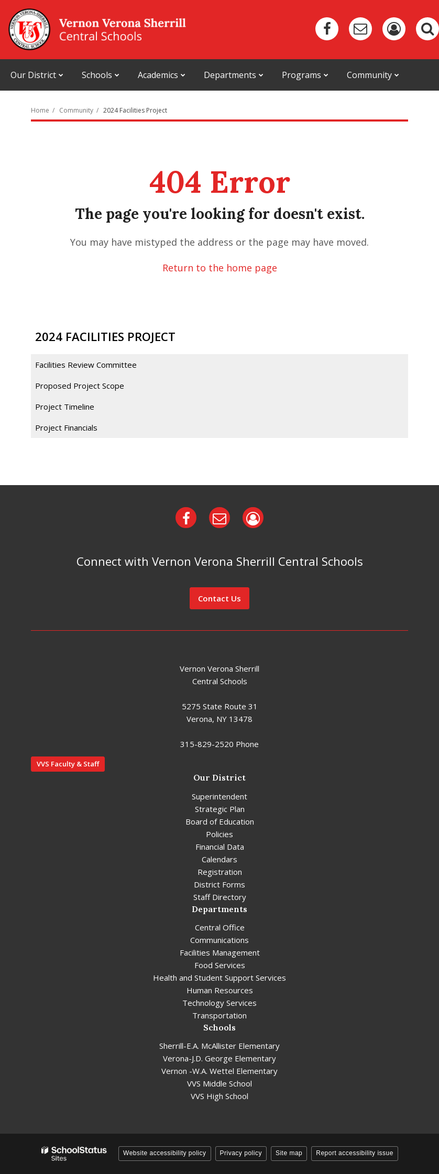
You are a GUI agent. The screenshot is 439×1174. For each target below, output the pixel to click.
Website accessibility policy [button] (164, 1153)
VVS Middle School (219, 1083)
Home (40, 110)
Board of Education (219, 821)
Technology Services (219, 1002)
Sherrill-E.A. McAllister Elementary (219, 1045)
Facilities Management (220, 952)
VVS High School (219, 1096)
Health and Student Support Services (219, 977)
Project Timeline (64, 406)
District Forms (219, 884)
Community (76, 110)
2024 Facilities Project (135, 110)
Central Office (220, 927)
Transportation (219, 1015)
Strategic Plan (220, 809)
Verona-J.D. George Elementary (219, 1058)
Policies (219, 834)
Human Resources (219, 990)
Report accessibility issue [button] (354, 1153)
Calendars (219, 859)
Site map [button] (289, 1153)
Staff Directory (219, 897)
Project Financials (66, 427)
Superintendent (219, 796)
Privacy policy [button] (241, 1153)
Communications (219, 940)
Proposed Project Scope (79, 385)
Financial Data (219, 846)
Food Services (219, 965)
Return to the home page (219, 267)
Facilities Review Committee (86, 364)
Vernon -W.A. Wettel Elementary (219, 1071)
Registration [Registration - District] (219, 871)
